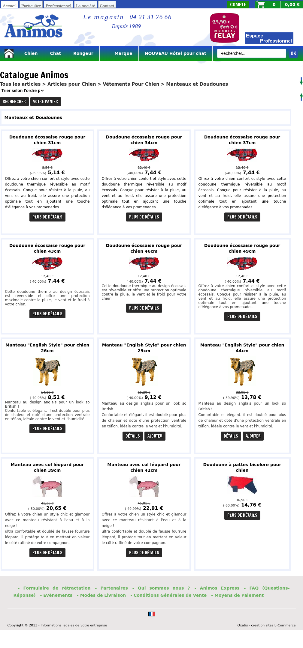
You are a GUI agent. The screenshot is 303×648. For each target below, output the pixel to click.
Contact (107, 5)
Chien (31, 53)
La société (85, 5)
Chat (55, 53)
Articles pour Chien (71, 84)
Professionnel (58, 5)
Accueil (10, 5)
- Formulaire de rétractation (54, 588)
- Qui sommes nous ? (161, 588)
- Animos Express (217, 588)
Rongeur (83, 53)
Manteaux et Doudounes (197, 84)
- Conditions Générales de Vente (168, 595)
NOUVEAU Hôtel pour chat (175, 53)
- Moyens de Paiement (237, 595)
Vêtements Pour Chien (131, 84)
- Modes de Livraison (101, 595)
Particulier (31, 5)
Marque (119, 53)
